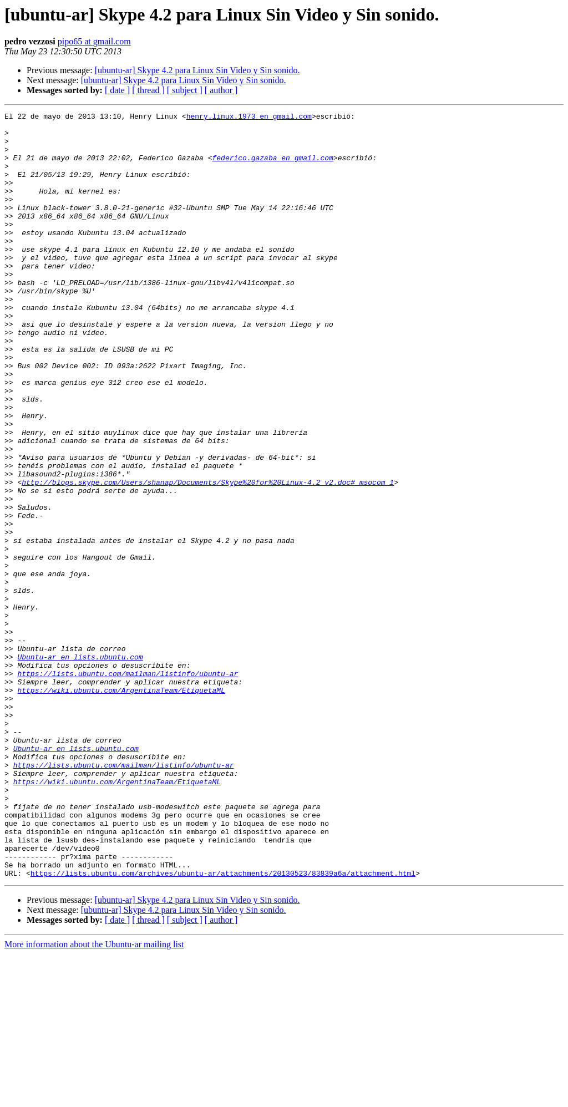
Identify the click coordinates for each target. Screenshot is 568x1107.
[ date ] (117, 90)
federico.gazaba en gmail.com (272, 167)
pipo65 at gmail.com (94, 41)
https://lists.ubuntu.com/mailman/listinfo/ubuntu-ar (127, 786)
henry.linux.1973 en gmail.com (249, 118)
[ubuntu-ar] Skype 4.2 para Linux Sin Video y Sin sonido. (197, 70)
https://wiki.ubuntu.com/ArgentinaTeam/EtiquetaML (121, 806)
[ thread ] (148, 90)
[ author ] (221, 90)
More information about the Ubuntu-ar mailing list (94, 1097)
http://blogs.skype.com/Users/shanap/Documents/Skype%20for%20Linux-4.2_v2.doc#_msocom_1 (208, 557)
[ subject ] (184, 90)
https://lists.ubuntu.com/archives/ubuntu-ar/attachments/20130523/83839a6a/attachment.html (223, 1026)
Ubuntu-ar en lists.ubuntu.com (80, 766)
